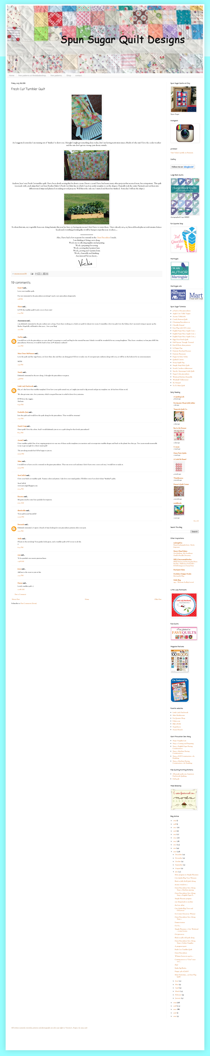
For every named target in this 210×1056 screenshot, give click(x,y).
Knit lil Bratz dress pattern (182, 345)
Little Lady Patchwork (25, 386)
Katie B (20, 288)
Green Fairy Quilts (179, 453)
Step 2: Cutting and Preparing (183, 743)
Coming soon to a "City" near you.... (185, 960)
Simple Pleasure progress (183, 898)
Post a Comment (20, 594)
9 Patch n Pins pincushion (182, 311)
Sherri (20, 306)
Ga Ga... (178, 925)
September (179, 865)
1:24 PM (20, 313)
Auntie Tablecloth (179, 316)
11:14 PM (21, 489)
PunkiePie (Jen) (23, 412)
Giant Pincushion (103, 237)
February (178, 995)
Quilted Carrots (178, 359)
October (178, 861)
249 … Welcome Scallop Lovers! (183, 582)
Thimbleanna (178, 478)
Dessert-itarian (180, 922)
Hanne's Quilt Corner (181, 484)
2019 (175, 820)
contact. (78, 75)
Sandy (20, 372)
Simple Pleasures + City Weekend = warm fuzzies (186, 930)
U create (176, 447)
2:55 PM (20, 364)
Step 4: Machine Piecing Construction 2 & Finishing (182, 762)
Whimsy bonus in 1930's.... (184, 956)
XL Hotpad (177, 383)
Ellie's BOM (177, 724)
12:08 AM (21, 589)
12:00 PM (21, 517)
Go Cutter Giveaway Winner (185, 914)
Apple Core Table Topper (181, 313)
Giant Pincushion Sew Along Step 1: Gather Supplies (185, 942)
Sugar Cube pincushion (181, 374)
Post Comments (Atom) (29, 603)
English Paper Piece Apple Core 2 (184, 334)
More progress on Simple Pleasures (186, 875)
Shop (69, 75)
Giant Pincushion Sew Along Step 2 (185, 918)
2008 (175, 1006)
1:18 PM (20, 299)
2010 (175, 851)
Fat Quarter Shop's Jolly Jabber (184, 403)
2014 (175, 838)
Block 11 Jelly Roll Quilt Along (185, 881)
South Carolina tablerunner (182, 368)
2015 (175, 834)
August (178, 868)
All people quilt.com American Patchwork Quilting (183, 775)
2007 (175, 1009)
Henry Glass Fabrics (180, 551)
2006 (175, 1013)
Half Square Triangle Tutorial (183, 342)
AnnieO (20, 440)
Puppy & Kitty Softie (180, 357)
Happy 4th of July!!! (182, 971)
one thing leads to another (184, 902)
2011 (174, 848)
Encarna (21, 496)
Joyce (19, 569)
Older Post (157, 599)
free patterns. (56, 75)
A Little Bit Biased (179, 459)
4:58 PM (20, 379)
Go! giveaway (179, 934)
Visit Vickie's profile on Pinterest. (182, 153)
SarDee (20, 337)
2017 (175, 827)
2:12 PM (20, 329)
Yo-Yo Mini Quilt (179, 385)
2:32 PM (20, 531)
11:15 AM (21, 503)
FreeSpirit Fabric (179, 570)
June (177, 981)
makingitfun (177, 543)
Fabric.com (176, 721)
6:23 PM (20, 547)
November (179, 858)
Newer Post (16, 599)
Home (11, 75)
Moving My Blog (178, 576)
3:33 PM (20, 575)
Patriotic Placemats (179, 354)
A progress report (180, 946)
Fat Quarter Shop (179, 718)
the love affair (179, 905)
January (178, 998)
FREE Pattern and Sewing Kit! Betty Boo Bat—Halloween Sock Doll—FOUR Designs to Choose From (185, 564)
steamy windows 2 (181, 884)
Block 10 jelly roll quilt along (184, 937)
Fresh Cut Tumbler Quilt (183, 949)
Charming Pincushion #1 (181, 322)
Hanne (20, 583)
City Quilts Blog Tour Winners (185, 878)
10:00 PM (21, 454)
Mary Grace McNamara (26, 353)
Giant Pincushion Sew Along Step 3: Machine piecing (185, 889)
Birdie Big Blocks (180, 968)
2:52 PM (20, 346)
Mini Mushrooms (179, 715)
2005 (175, 1016)
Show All (196, 521)
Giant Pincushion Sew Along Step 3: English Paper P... (185, 894)
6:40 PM (20, 404)
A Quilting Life (178, 397)
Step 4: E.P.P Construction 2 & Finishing (184, 757)
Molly (20, 538)
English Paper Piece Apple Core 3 (184, 336)
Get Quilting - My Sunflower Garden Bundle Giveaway (183, 554)
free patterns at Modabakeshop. (32, 75)
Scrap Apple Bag (178, 362)
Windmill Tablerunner (180, 380)
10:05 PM (21, 468)
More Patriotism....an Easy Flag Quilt (185, 976)
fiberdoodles (22, 510)
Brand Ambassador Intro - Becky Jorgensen (184, 546)
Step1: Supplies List (179, 741)
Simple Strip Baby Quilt (181, 365)
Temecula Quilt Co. (180, 409)
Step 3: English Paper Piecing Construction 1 (183, 747)
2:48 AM (21, 561)
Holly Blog (177, 580)
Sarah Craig (22, 426)
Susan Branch (178, 730)
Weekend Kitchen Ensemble (182, 377)
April (177, 988)
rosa (19, 555)
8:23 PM (20, 432)
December (178, 854)
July (176, 872)
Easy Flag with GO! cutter (182, 328)
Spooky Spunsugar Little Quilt (183, 371)
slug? (176, 965)
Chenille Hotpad (178, 325)
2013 (175, 841)
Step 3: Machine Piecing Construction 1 (181, 752)
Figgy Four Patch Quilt (180, 339)
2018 (175, 824)
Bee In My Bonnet (179, 428)
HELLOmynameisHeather (182, 559)
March (177, 991)
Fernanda (21, 524)
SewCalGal (22, 475)
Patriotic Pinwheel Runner (182, 351)
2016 (175, 831)
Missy (20, 461)
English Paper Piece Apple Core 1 (184, 331)
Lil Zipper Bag (177, 348)
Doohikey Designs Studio (182, 574)
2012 (175, 845)
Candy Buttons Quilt (180, 319)
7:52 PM (20, 418)
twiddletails (177, 503)
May (177, 984)
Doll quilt (176, 779)
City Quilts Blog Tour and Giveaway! (184, 909)
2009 (175, 1002)
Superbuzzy (177, 727)
